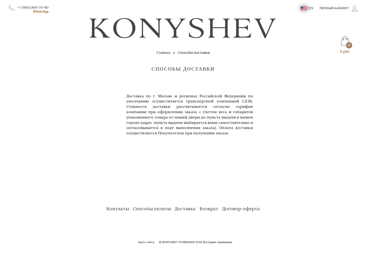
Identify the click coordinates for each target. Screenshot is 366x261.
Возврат (208, 209)
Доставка (185, 209)
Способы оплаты (152, 209)
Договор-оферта (241, 209)
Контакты (117, 209)
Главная (163, 53)
